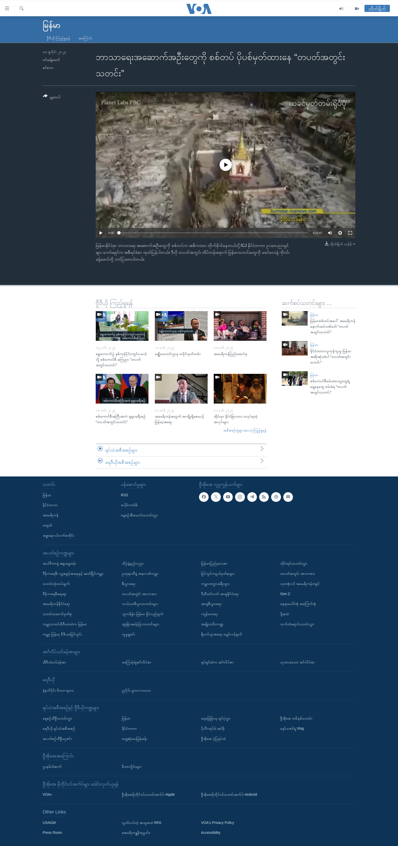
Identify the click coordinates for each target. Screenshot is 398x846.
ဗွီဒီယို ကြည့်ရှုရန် (58, 38)
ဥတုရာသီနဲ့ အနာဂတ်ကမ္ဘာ (140, 573)
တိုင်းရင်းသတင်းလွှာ (293, 563)
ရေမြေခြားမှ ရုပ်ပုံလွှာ (215, 718)
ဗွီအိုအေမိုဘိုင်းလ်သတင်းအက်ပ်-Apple (148, 794)
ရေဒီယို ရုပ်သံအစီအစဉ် (59, 728)
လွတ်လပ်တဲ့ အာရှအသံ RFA (141, 823)
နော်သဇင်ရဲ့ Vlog (292, 728)
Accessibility (210, 833)
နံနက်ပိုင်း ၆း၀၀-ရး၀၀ (58, 690)
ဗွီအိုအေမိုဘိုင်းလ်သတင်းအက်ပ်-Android (229, 794)
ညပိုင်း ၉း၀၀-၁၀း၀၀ (136, 690)
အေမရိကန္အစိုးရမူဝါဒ (136, 833)
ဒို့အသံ (284, 614)
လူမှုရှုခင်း (128, 634)
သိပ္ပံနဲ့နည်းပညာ (133, 563)
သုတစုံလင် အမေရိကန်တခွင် (300, 584)
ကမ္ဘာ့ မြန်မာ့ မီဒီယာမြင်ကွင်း (62, 634)
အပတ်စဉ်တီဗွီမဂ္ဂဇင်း (57, 739)
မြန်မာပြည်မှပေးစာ (214, 563)
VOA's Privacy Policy (217, 823)
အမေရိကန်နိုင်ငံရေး (56, 604)
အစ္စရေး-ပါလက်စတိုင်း (58, 535)
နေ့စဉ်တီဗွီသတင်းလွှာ (57, 718)
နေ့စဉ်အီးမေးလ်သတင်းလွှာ (139, 515)
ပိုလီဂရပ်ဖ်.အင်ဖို (213, 728)
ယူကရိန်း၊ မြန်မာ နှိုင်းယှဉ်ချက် (142, 614)
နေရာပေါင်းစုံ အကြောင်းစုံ (298, 604)
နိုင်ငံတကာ (50, 505)
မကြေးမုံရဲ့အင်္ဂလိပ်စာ (136, 662)
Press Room (52, 833)
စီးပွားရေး (128, 584)
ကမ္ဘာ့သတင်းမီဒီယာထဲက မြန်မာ (65, 624)
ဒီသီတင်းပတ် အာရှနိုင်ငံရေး (220, 594)
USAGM (49, 823)
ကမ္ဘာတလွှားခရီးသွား (215, 584)
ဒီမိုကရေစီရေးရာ (55, 594)
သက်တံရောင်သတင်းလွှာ (297, 624)
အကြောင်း (85, 38)
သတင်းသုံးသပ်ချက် (56, 584)
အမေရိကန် (50, 515)
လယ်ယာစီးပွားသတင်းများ (140, 604)
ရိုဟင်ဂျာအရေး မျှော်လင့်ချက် (221, 634)
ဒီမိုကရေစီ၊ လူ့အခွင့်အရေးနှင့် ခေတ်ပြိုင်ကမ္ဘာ (73, 573)
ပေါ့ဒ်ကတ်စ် (129, 505)
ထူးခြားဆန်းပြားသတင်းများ (140, 624)
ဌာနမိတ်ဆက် (52, 766)
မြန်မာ (314, 315)
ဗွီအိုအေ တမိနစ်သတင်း (296, 718)
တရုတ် (47, 525)
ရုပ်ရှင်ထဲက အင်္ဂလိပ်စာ (217, 662)
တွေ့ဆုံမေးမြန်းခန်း (134, 739)
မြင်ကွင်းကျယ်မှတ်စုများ (218, 573)
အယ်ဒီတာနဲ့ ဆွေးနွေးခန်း (59, 563)
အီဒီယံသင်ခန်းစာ (54, 662)
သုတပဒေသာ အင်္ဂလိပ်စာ (297, 662)
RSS (124, 495)
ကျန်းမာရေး (209, 614)
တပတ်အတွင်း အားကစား (139, 594)
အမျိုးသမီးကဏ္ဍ (212, 624)
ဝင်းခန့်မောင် (51, 60)
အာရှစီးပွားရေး (211, 604)
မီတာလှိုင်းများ (131, 766)
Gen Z (285, 594)
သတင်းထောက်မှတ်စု (57, 614)
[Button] (51, 97)
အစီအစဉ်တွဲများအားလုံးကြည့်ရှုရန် (245, 430)
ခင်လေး (48, 68)
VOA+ (47, 794)
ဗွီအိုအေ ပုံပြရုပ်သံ (213, 739)
